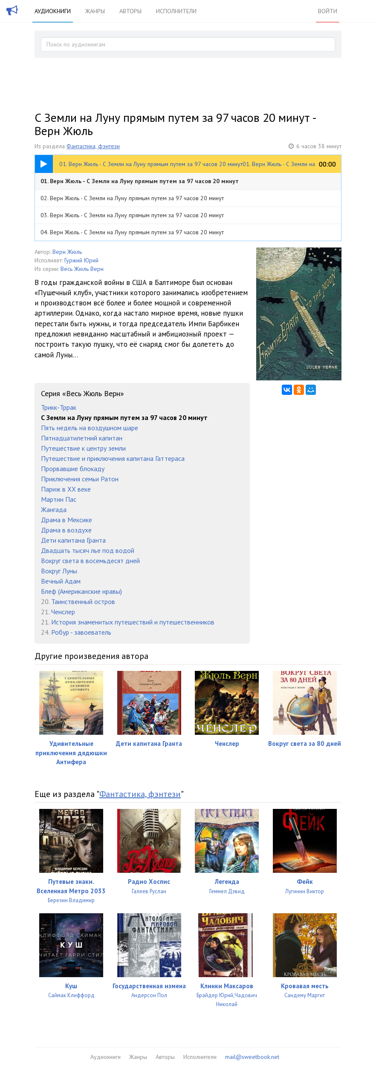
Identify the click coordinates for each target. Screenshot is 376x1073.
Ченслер (63, 611)
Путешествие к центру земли (83, 448)
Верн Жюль (67, 252)
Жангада (54, 509)
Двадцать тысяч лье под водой (87, 550)
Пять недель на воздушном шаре (89, 427)
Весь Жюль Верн (82, 269)
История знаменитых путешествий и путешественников (132, 622)
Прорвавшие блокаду (72, 468)
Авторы (130, 11)
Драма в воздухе (66, 530)
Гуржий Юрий (81, 260)
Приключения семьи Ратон (80, 479)
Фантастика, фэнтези (93, 146)
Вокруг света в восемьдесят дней (90, 560)
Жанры (95, 11)
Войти (327, 11)
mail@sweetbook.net (252, 1057)
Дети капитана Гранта (73, 540)
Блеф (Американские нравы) (81, 591)
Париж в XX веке (66, 489)
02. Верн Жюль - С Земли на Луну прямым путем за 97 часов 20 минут (132, 198)
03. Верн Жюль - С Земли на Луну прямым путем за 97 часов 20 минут (132, 215)
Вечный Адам (61, 581)
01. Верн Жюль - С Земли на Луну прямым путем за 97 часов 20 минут (139, 181)
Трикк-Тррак (58, 407)
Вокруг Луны (59, 571)
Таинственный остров (83, 601)
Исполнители (176, 11)
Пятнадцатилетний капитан (81, 438)
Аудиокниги (53, 11)
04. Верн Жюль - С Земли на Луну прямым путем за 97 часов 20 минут (132, 232)
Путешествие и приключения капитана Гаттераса (113, 458)
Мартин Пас (58, 499)
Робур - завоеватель (81, 632)
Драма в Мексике (66, 519)
